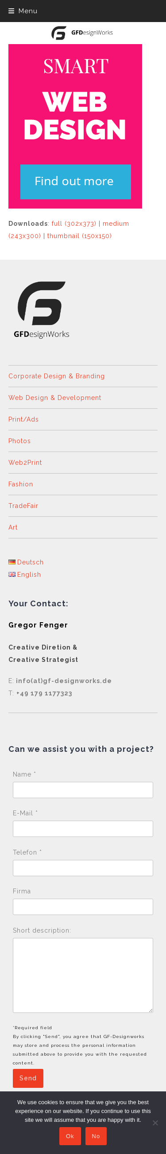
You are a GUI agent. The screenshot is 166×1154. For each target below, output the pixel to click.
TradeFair (23, 505)
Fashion (20, 484)
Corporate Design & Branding (56, 376)
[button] (23, 11)
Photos (19, 440)
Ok (70, 1136)
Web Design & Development (54, 397)
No (96, 1136)
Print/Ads (23, 419)
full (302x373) (74, 223)
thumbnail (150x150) (79, 235)
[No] (155, 1122)
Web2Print (25, 462)
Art (13, 527)
